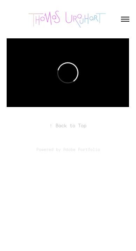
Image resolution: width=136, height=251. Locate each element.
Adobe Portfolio (81, 149)
